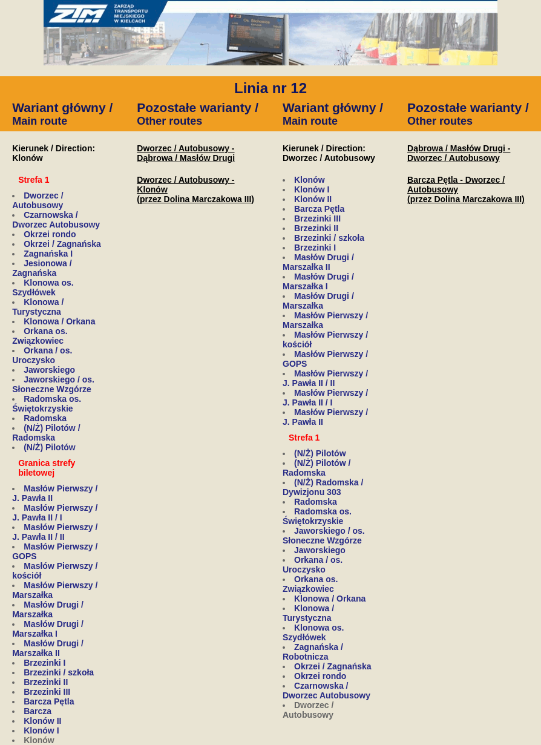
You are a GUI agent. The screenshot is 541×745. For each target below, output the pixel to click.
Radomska (45, 418)
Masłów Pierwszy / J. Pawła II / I (54, 512)
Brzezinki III (47, 692)
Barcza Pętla (49, 701)
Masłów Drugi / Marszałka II (48, 648)
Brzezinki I (44, 663)
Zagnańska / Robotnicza (313, 651)
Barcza (37, 711)
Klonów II (42, 721)
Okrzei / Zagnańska (62, 244)
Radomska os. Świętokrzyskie (46, 403)
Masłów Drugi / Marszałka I (48, 628)
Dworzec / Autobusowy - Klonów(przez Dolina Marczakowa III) (195, 189)
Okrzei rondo (50, 234)
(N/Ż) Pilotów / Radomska (46, 432)
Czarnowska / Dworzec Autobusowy (56, 219)
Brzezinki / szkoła (59, 672)
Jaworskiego (49, 370)
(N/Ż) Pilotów (50, 447)
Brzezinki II (46, 682)
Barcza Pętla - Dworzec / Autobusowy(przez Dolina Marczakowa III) (466, 189)
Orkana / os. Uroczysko (42, 355)
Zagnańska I (48, 253)
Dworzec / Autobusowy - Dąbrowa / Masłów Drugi (186, 153)
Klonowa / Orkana (59, 321)
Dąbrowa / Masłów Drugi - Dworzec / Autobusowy (458, 153)
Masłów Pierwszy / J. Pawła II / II (54, 532)
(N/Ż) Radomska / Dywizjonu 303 (323, 487)
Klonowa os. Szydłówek (42, 287)
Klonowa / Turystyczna (38, 307)
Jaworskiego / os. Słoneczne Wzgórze (53, 384)
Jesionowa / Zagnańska (41, 268)
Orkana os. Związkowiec (39, 336)
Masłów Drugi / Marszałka (48, 609)
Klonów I (41, 730)
